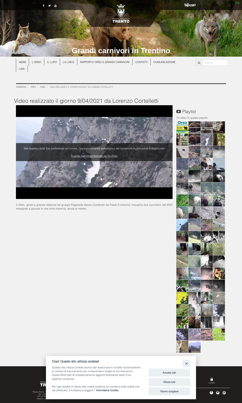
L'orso (37, 61)
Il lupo (53, 61)
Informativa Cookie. (107, 390)
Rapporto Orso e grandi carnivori (106, 61)
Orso (43, 86)
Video (33, 86)
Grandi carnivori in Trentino (121, 51)
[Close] (186, 363)
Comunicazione (166, 61)
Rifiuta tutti (169, 381)
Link (22, 68)
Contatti (143, 61)
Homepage (21, 86)
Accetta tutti (169, 372)
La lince (69, 61)
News (22, 61)
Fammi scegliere (169, 391)
